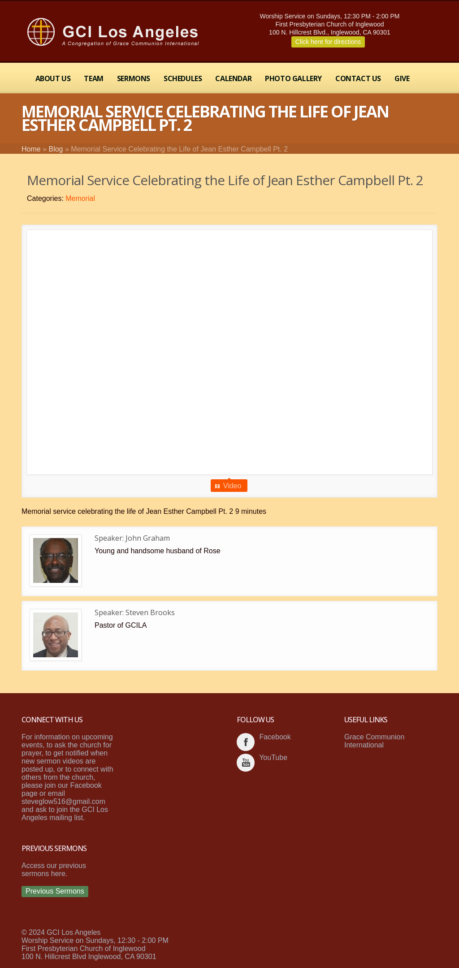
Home (31, 149)
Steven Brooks (150, 612)
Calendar (233, 78)
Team (93, 78)
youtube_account (246, 763)
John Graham (148, 538)
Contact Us (358, 78)
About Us (53, 78)
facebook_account (246, 742)
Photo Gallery (293, 78)
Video (232, 486)
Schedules (183, 78)
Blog (55, 149)
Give (401, 78)
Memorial (80, 198)
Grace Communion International (374, 741)
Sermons (133, 78)
